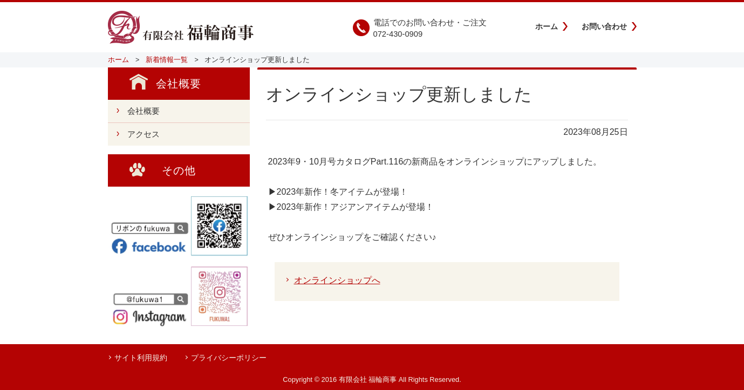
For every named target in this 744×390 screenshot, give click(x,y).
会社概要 (143, 111)
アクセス (143, 134)
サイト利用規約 (140, 357)
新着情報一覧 (167, 60)
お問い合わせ (604, 26)
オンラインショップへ (337, 280)
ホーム (546, 26)
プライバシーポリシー (229, 357)
